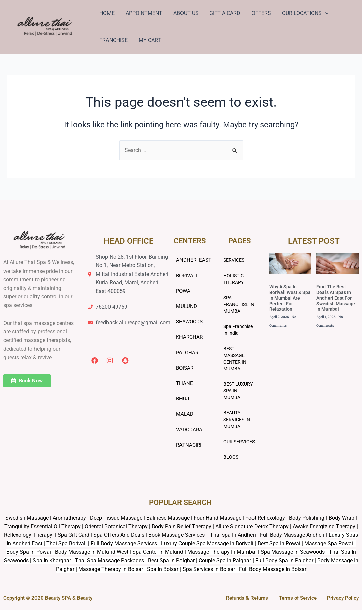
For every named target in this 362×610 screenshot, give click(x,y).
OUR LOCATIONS (304, 13)
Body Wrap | (343, 518)
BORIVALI (186, 276)
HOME (107, 13)
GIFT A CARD (224, 13)
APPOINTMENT (143, 13)
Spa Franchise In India (238, 330)
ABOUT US (185, 13)
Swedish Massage (27, 518)
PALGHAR (187, 353)
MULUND (186, 306)
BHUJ (182, 399)
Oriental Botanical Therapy (116, 526)
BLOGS (230, 457)
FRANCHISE (113, 40)
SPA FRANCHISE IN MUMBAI (238, 304)
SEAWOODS (189, 322)
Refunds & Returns (247, 598)
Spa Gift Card (73, 535)
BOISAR (184, 368)
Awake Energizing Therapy (324, 526)
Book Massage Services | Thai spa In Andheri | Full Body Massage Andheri (237, 535)
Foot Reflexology (264, 518)
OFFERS (260, 13)
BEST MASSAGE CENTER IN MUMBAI (234, 358)
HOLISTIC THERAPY (233, 279)
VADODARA (189, 430)
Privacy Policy (343, 598)
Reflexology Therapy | (31, 535)
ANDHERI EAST (193, 260)
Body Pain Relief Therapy (181, 526)
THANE (184, 383)
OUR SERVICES (239, 441)
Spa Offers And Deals (118, 535)
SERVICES (233, 260)
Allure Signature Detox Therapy (252, 526)
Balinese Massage (168, 518)
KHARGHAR (189, 337)
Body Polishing (306, 518)
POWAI (184, 291)
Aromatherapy (69, 518)
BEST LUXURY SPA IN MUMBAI (238, 390)
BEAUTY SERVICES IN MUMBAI (236, 419)
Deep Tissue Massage (116, 518)
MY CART (149, 40)
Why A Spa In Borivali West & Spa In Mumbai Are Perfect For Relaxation (290, 298)
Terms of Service (298, 598)
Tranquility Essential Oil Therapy (42, 526)
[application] (323, 13)
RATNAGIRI (188, 445)
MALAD (184, 414)
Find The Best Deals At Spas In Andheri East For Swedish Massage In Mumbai (335, 298)
